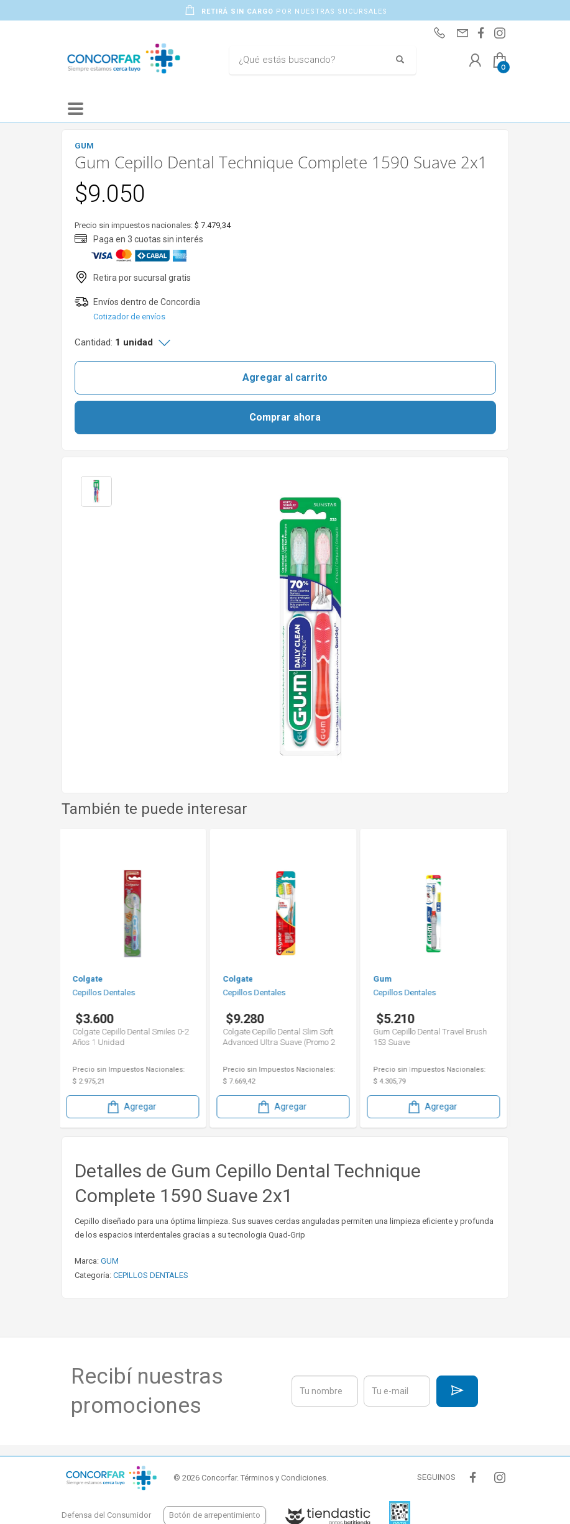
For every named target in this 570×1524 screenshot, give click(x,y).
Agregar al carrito (285, 377)
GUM (110, 1261)
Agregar (133, 1107)
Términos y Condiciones (283, 1477)
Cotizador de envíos (129, 316)
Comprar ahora (285, 417)
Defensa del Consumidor (106, 1515)
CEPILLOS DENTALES (150, 1275)
